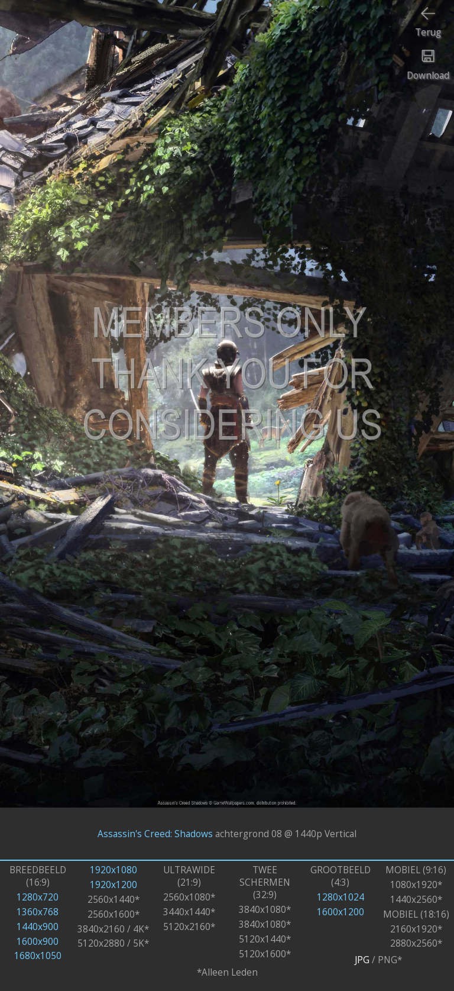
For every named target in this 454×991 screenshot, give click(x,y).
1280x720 (38, 897)
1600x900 (38, 941)
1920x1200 (113, 885)
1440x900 (38, 927)
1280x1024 (340, 897)
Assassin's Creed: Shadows (155, 834)
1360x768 (38, 912)
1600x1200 (340, 912)
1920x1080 (113, 870)
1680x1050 (37, 956)
